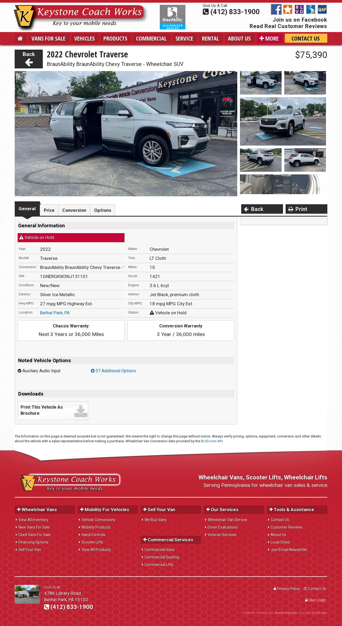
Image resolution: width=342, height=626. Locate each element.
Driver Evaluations (223, 527)
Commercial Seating (162, 557)
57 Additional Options (113, 370)
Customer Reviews (286, 527)
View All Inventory (33, 520)
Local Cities (280, 542)
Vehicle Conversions (98, 520)
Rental (210, 38)
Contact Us (306, 38)
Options (102, 210)
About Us (239, 38)
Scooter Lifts (92, 542)
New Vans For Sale (34, 527)
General (27, 209)
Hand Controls (93, 535)
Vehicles (84, 38)
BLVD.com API (212, 441)
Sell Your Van (29, 549)
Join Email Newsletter (289, 549)
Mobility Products (96, 527)
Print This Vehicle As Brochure (42, 410)
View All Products (96, 549)
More (269, 38)
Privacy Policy (287, 588)
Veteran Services (222, 535)
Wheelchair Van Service (227, 520)
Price (49, 210)
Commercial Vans (159, 549)
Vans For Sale (48, 38)
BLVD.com (319, 613)
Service (184, 38)
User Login (315, 600)
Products (115, 38)
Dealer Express (286, 613)
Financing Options (33, 542)
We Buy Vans (155, 520)
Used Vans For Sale (34, 535)
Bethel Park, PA (55, 312)
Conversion (74, 210)
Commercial (151, 38)
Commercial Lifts (159, 564)
